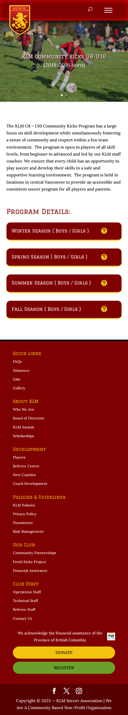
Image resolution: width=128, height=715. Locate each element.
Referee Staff (24, 609)
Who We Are (23, 409)
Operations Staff (27, 592)
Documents (23, 522)
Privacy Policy (25, 514)
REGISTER (64, 667)
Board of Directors (28, 418)
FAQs (17, 361)
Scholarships (23, 436)
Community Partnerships (34, 552)
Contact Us (22, 618)
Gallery (19, 388)
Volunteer (21, 370)
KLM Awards (23, 427)
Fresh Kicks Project (29, 561)
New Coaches (24, 474)
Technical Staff (25, 600)
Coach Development (30, 483)
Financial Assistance (30, 570)
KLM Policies (24, 505)
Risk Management (28, 531)
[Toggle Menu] (108, 10)
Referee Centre (26, 466)
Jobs (16, 379)
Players (19, 457)
